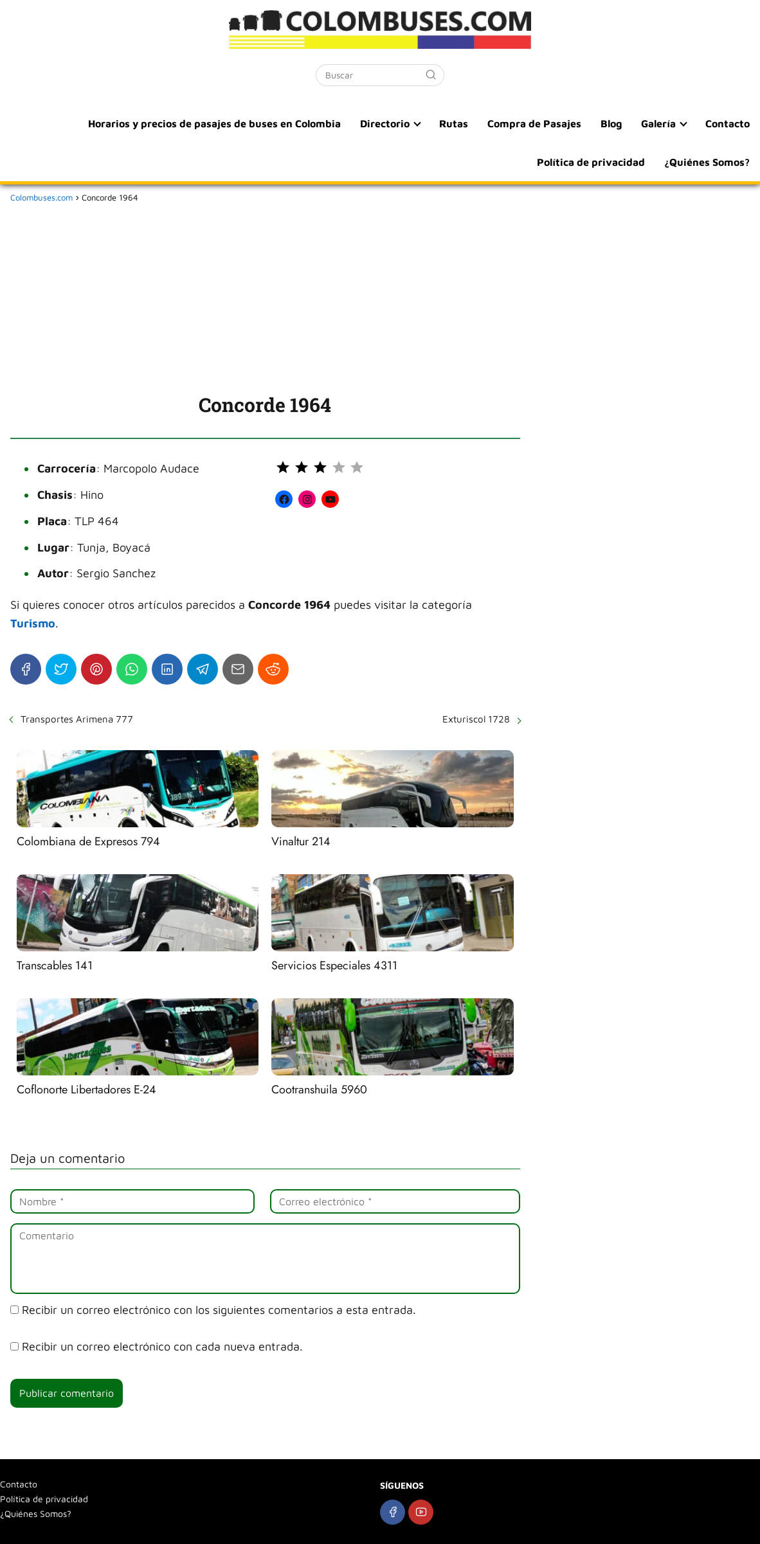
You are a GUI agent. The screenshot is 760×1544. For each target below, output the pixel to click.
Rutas (453, 123)
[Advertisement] (265, 296)
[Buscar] (430, 74)
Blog (611, 123)
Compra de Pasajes (534, 123)
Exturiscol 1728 (476, 719)
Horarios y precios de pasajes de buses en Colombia (214, 123)
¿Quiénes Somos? (707, 162)
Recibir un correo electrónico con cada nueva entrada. (162, 1346)
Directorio (385, 123)
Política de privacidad (591, 162)
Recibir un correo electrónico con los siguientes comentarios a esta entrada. (219, 1309)
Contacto (727, 123)
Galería (658, 123)
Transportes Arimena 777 (77, 719)
